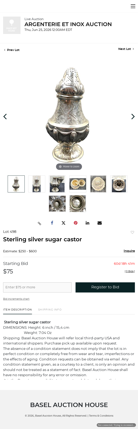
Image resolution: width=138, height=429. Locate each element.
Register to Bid (105, 287)
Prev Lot (12, 50)
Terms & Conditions (101, 415)
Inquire (129, 251)
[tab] (17, 311)
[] (130, 271)
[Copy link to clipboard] (39, 223)
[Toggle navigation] (133, 6)
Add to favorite (132, 233)
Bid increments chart (16, 299)
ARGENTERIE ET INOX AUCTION (68, 24)
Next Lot (126, 49)
